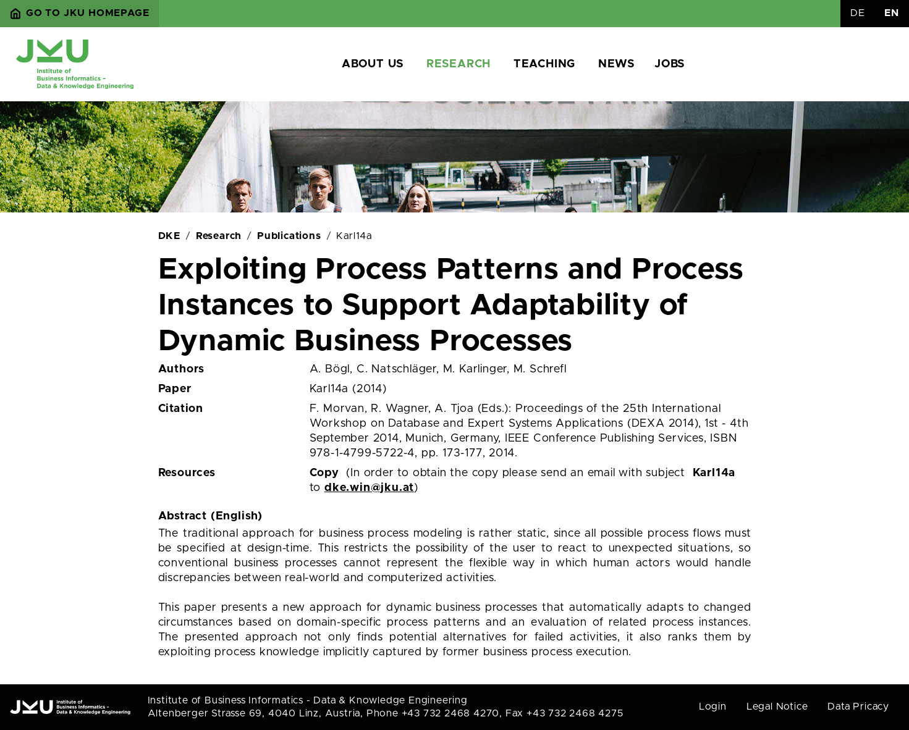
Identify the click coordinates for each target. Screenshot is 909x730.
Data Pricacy (858, 706)
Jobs (669, 64)
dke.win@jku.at (369, 487)
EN (891, 13)
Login (713, 706)
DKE (169, 236)
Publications (289, 236)
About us (373, 64)
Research (458, 64)
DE (857, 13)
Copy (324, 473)
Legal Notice (777, 706)
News (616, 64)
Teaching (544, 64)
